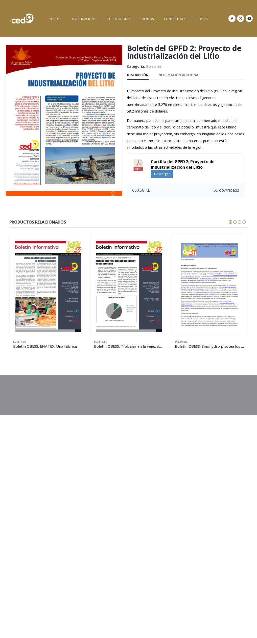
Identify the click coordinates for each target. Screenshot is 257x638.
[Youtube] (249, 18)
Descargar (162, 173)
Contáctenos (175, 19)
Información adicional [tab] (178, 75)
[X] (240, 18)
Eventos (147, 19)
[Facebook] (232, 18)
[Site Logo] (22, 18)
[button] (230, 222)
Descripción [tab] (138, 75)
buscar (202, 19)
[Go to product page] (48, 285)
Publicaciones (118, 19)
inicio (53, 19)
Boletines (153, 66)
